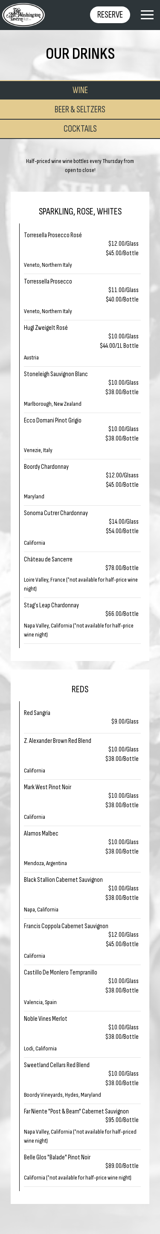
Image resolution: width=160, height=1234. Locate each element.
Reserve (110, 14)
